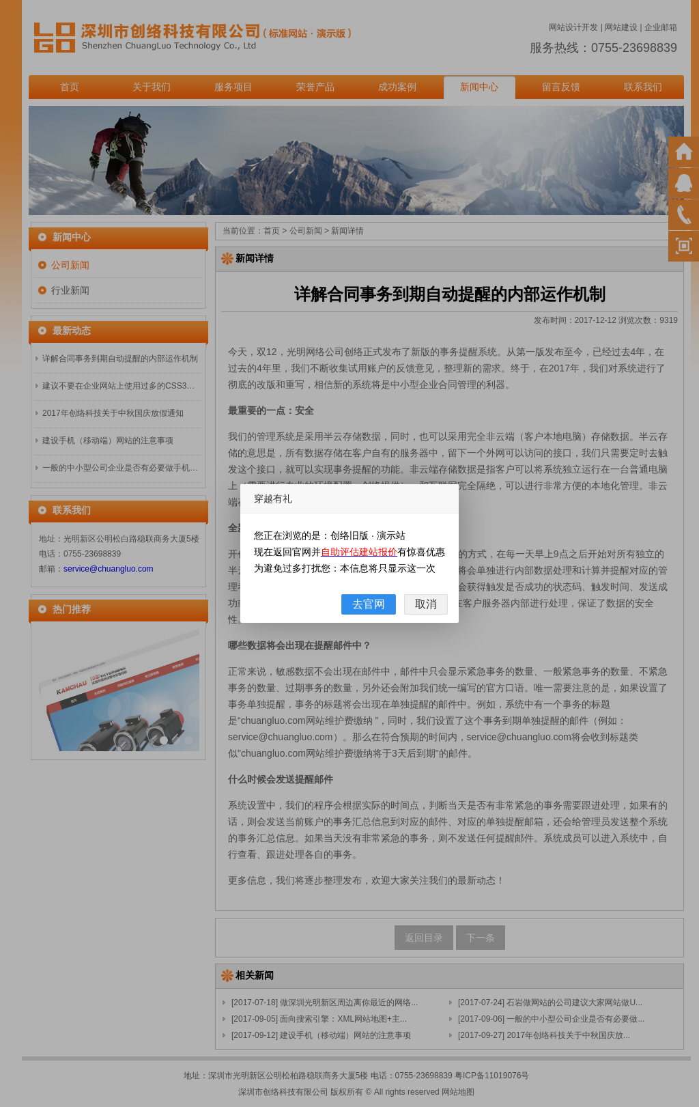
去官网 (368, 604)
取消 (426, 604)
